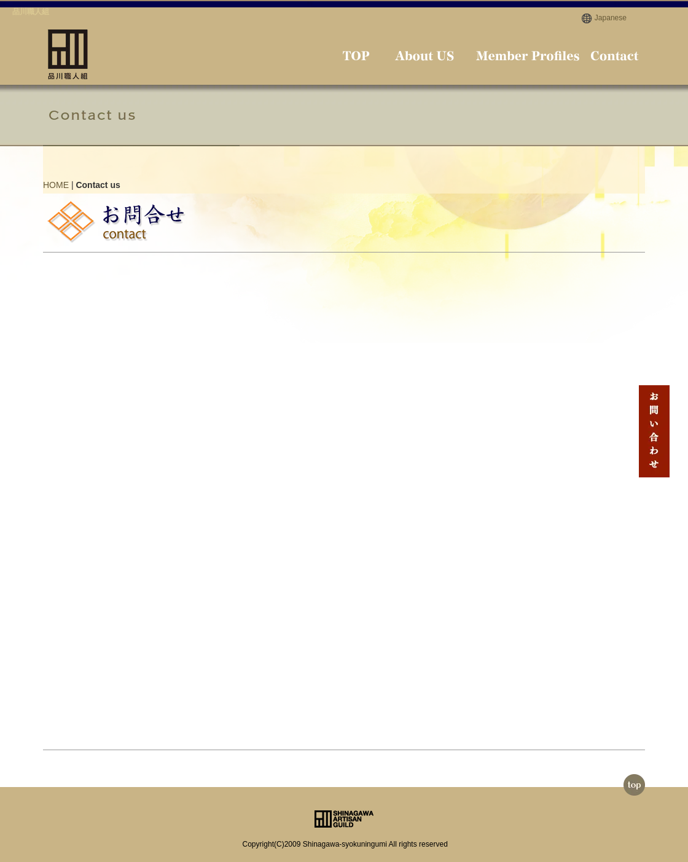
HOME (56, 185)
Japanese (611, 18)
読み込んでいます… (258, 491)
